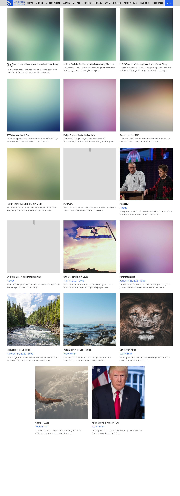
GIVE (169, 3)
